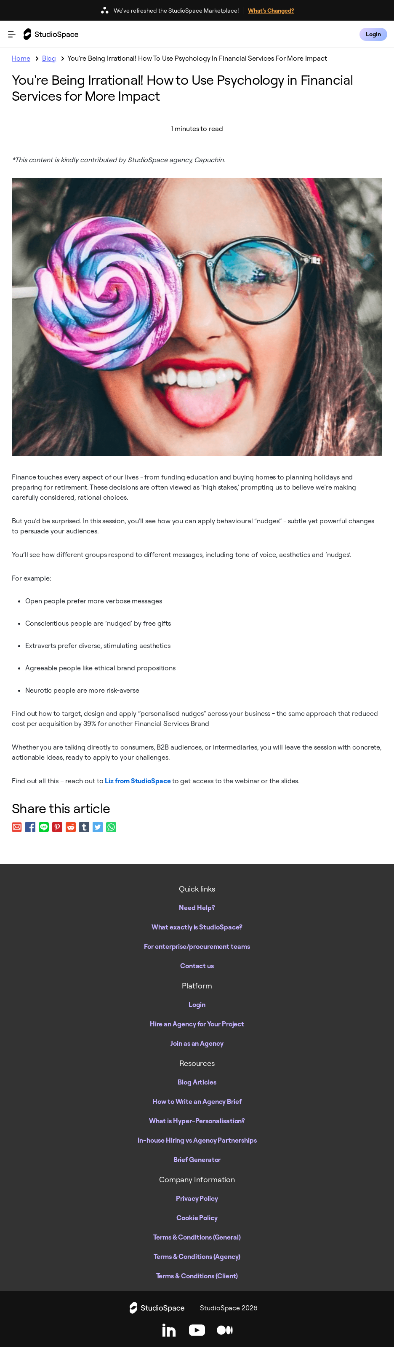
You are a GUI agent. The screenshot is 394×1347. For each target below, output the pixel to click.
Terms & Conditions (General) (197, 1237)
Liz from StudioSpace (138, 781)
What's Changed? (271, 10)
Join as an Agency (197, 1043)
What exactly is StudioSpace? (197, 927)
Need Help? (197, 907)
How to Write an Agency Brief (197, 1101)
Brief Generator (197, 1159)
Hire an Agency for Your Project (197, 1024)
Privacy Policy (197, 1198)
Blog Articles (197, 1082)
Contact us (197, 965)
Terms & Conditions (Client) (197, 1276)
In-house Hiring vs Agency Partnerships (197, 1140)
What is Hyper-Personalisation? (197, 1121)
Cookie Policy (197, 1217)
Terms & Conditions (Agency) (197, 1256)
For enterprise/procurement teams (197, 946)
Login (197, 1004)
